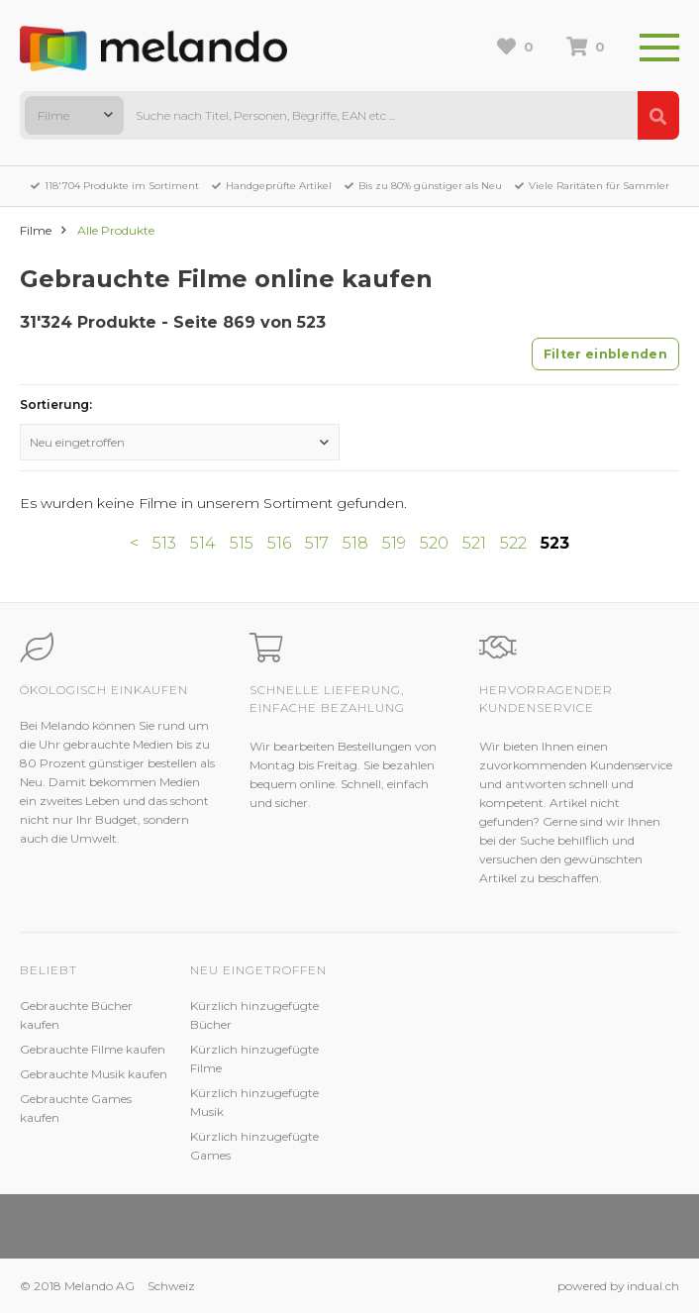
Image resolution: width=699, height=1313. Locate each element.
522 (513, 543)
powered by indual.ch (617, 1285)
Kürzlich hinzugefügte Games (254, 1145)
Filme (35, 230)
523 (555, 543)
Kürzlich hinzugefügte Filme (254, 1058)
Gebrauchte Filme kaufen (92, 1049)
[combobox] (74, 115)
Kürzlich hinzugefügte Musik (254, 1102)
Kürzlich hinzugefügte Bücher (254, 1015)
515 (241, 543)
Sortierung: (56, 404)
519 (394, 543)
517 (317, 543)
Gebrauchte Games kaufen (76, 1108)
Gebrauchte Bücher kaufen (76, 1015)
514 (203, 543)
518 (355, 543)
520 (434, 543)
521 (474, 543)
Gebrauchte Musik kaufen (93, 1073)
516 (279, 543)
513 (164, 543)
